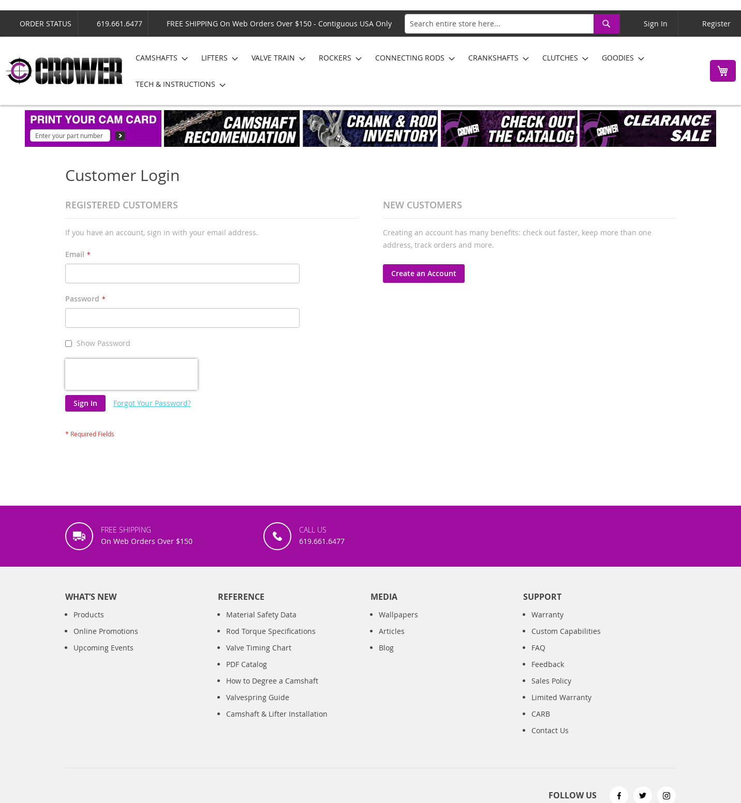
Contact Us (550, 730)
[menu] (413, 70)
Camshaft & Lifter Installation (277, 714)
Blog (386, 648)
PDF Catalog (246, 664)
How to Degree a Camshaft (272, 681)
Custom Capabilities (566, 631)
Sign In (656, 23)
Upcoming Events (103, 648)
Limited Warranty (561, 697)
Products (88, 614)
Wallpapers (398, 614)
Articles (392, 631)
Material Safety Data (261, 614)
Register (716, 23)
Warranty (547, 614)
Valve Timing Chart (258, 648)
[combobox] (512, 24)
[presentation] (131, 374)
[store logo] (64, 71)
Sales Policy (551, 681)
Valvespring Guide (257, 697)
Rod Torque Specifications (271, 631)
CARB (540, 714)
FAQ (538, 648)
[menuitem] (158, 58)
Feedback (547, 664)
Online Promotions (105, 631)
